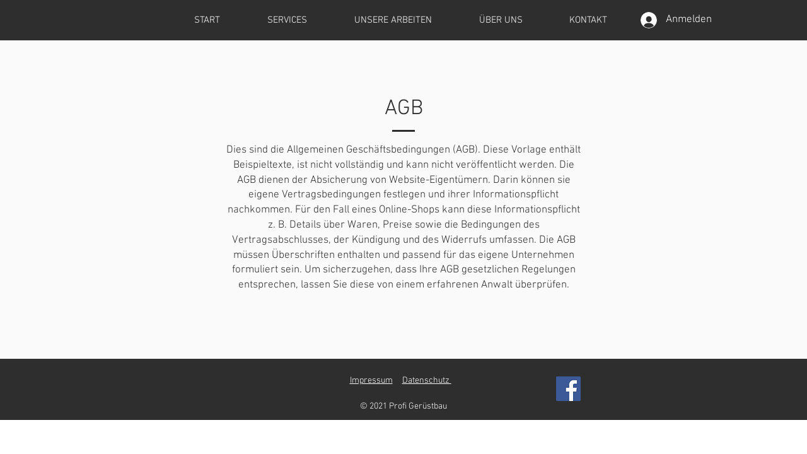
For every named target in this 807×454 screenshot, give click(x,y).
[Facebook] (568, 388)
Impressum (371, 380)
